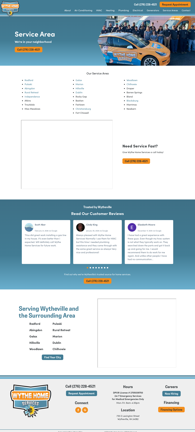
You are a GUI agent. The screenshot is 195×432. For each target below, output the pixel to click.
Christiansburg (83, 108)
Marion (79, 84)
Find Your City (52, 357)
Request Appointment (175, 4)
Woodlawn (132, 80)
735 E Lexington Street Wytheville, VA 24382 (128, 417)
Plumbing (123, 10)
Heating (110, 10)
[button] (87, 267)
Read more (160, 259)
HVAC (99, 10)
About (67, 10)
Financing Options (171, 409)
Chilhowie (132, 84)
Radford (29, 80)
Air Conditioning (83, 10)
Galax (79, 80)
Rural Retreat (32, 92)
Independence (32, 96)
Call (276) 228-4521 (145, 4)
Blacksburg (132, 100)
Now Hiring (171, 393)
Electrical (138, 10)
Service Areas (170, 10)
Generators (153, 10)
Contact (186, 10)
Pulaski (28, 84)
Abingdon (30, 88)
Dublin (79, 92)
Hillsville (80, 88)
